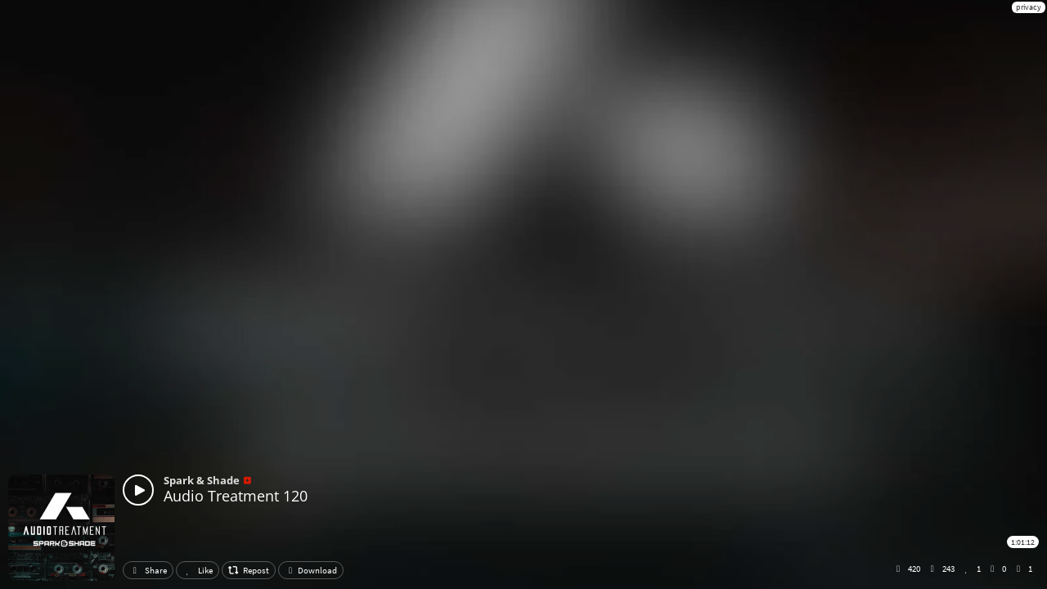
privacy (1028, 7)
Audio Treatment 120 (236, 496)
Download (311, 570)
